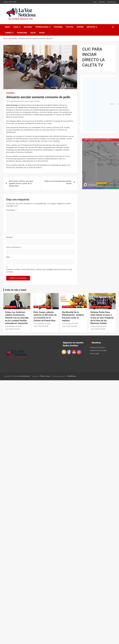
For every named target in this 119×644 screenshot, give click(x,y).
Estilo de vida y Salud (15, 290)
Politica (69, 27)
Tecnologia (22, 33)
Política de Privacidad (98, 350)
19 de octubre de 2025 (70, 323)
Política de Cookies (97, 347)
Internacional (111, 2)
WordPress (72, 376)
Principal (106, 307)
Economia (58, 27)
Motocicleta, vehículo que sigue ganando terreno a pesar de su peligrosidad (21, 183)
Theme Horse (45, 376)
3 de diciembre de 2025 (13, 326)
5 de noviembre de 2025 (42, 323)
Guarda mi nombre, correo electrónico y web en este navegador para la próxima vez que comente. (39, 270)
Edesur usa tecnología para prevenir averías (57, 182)
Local (94, 2)
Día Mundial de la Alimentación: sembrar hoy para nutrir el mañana (73, 316)
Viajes (42, 33)
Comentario (11, 210)
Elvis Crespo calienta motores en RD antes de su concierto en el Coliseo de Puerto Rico (45, 316)
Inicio (7, 27)
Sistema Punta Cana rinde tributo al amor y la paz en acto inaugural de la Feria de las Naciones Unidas (102, 318)
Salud (33, 33)
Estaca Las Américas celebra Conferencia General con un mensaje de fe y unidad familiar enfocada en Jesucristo (16, 318)
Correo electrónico (14, 247)
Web (7, 257)
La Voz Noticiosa (23, 376)
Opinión (80, 27)
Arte (36, 307)
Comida (8, 33)
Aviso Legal (94, 354)
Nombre (9, 237)
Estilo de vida (11, 307)
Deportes (91, 27)
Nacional (102, 2)
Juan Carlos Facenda (32, 101)
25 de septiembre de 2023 (15, 101)
